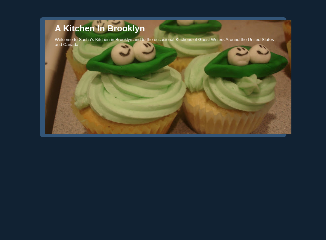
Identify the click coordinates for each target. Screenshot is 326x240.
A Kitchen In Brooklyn (100, 28)
